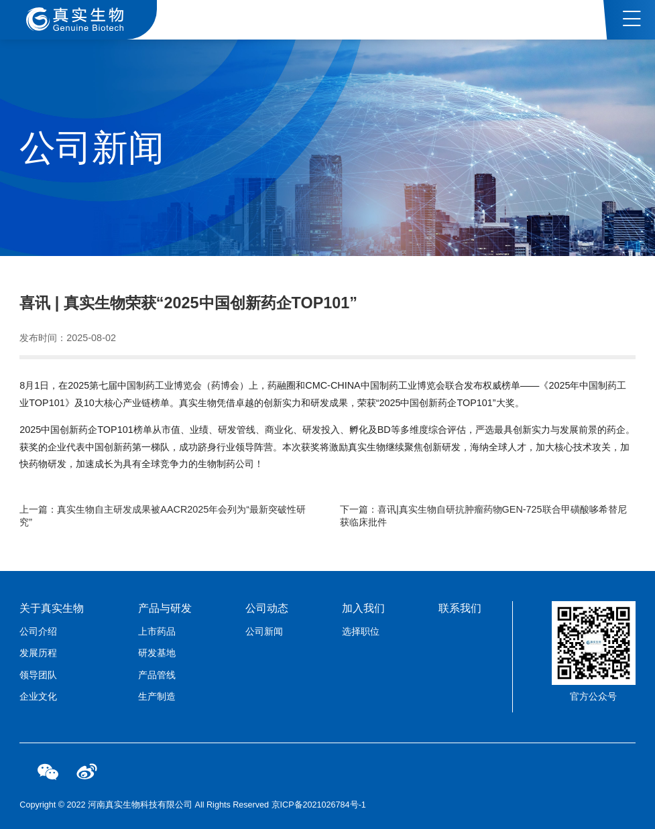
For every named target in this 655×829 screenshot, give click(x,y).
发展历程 (38, 652)
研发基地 (157, 652)
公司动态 (266, 608)
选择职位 (360, 631)
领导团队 (38, 674)
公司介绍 (38, 631)
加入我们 (363, 608)
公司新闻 (264, 631)
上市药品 (157, 631)
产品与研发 (165, 608)
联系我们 (459, 608)
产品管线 (157, 674)
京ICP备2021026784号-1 (319, 805)
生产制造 (157, 696)
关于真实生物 (51, 608)
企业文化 (38, 696)
